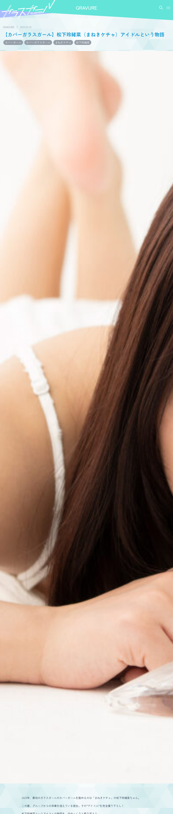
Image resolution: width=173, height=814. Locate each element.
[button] (168, 8)
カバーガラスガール (38, 42)
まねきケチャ (63, 42)
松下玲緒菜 (83, 42)
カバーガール (13, 42)
